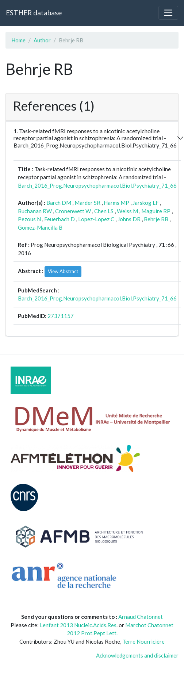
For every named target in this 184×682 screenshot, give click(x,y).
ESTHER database (34, 12)
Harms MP (116, 202)
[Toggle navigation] (168, 13)
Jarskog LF (146, 202)
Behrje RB (156, 219)
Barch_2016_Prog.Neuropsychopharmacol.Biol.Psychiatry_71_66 (97, 185)
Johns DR (129, 219)
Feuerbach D (59, 219)
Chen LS (104, 211)
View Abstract (63, 271)
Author (42, 40)
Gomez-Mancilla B (40, 227)
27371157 (60, 316)
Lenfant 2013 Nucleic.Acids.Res (78, 625)
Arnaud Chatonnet (140, 616)
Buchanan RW (35, 211)
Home (18, 40)
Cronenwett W (73, 211)
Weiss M (127, 211)
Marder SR (87, 202)
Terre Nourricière (143, 641)
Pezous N (29, 219)
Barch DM (58, 202)
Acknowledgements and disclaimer (137, 655)
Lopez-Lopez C (96, 219)
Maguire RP (155, 211)
